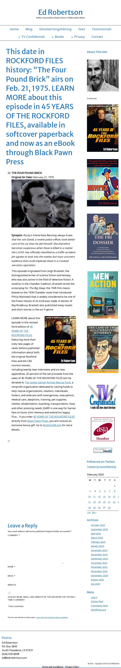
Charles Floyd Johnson (51, 456)
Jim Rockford (48, 478)
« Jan (89, 512)
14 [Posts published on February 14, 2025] (109, 496)
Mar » (94, 512)
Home (14, 29)
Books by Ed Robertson (19, 444)
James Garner (51, 444)
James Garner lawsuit (38, 472)
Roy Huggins (50, 450)
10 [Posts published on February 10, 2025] (89, 496)
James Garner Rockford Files (21, 478)
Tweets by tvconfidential (101, 466)
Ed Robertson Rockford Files (61, 462)
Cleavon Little (56, 459)
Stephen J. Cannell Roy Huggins (28, 502)
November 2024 (99, 554)
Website (12, 584)
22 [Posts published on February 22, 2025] (114, 502)
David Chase (70, 459)
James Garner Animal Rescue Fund (53, 469)
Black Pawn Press (37, 421)
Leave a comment (19, 509)
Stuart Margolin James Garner (28, 506)
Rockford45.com (52, 425)
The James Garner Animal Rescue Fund (48, 382)
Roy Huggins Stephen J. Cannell (37, 499)
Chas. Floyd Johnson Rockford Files (33, 459)
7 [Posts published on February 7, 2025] (109, 491)
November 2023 (99, 567)
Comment (14, 535)
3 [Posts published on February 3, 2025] (90, 491)
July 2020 (95, 583)
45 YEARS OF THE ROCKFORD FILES (22, 331)
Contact (97, 37)
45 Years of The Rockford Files (62, 441)
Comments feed (99, 605)
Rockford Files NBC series (31, 450)
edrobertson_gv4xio (33, 441)
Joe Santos (60, 484)
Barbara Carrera (15, 456)
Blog (29, 29)
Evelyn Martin (14, 465)
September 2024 (99, 558)
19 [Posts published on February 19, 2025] (99, 502)
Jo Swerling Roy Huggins (42, 484)
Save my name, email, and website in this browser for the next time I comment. (41, 598)
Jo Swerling (69, 481)
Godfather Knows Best (32, 465)
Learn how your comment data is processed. (52, 617)
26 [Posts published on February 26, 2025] (99, 507)
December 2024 (99, 550)
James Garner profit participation (38, 475)
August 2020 (97, 579)
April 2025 (96, 533)
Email (11, 576)
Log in (94, 597)
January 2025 (97, 546)
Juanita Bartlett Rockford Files (50, 487)
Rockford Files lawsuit (18, 496)
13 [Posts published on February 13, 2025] (104, 496)
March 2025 (97, 537)
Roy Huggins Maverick (52, 496)
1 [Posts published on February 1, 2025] (114, 485)
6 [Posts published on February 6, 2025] (105, 491)
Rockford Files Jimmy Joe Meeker (62, 493)
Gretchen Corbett (52, 465)
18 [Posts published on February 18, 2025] (94, 502)
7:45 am (14, 441)
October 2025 (98, 525)
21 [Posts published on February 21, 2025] (109, 502)
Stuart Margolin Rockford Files (57, 506)
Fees (81, 29)
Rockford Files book (45, 447)
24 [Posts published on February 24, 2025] (89, 507)
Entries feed (97, 601)
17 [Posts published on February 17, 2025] (89, 502)
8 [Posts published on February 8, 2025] (114, 491)
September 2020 (99, 575)
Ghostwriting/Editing (55, 29)
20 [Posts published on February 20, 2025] (104, 502)
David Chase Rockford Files (20, 462)
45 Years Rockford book (51, 453)
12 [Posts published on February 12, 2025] (99, 496)
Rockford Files (28, 447)
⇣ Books (57, 37)
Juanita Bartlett (29, 487)
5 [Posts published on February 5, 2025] (100, 491)
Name (11, 566)
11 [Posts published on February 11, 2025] (94, 496)
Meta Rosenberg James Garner (33, 490)
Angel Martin (70, 453)
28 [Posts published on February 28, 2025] (109, 507)
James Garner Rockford (66, 475)
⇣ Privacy (78, 37)
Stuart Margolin (51, 502)
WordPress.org (98, 609)
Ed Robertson (60, 12)
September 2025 (99, 529)
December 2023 (99, 562)
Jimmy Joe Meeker (55, 481)
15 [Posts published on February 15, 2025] (114, 496)
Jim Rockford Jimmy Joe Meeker (31, 481)
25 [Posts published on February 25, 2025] (94, 507)
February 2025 (98, 541)
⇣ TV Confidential (31, 37)
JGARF (38, 478)
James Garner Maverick (60, 472)
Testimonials (101, 29)
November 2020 (99, 571)
